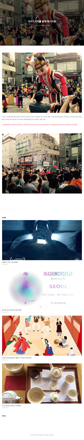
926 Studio (6, 3)
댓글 (4, 416)
